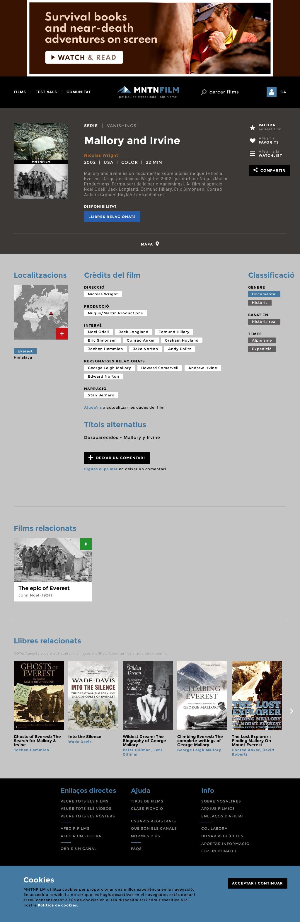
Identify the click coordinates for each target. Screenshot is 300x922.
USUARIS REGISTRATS (153, 821)
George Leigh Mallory (109, 368)
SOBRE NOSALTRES (221, 801)
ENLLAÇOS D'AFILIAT (222, 816)
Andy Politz (179, 349)
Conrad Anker (141, 340)
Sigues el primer (101, 469)
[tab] (150, 244)
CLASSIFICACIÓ (147, 808)
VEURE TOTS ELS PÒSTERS (88, 816)
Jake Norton (145, 349)
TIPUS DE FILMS (147, 801)
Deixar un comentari (116, 457)
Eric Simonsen (102, 340)
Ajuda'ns (93, 407)
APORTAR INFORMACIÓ (225, 843)
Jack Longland (134, 332)
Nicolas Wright (101, 155)
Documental (264, 294)
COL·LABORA (214, 828)
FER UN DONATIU (218, 851)
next (291, 711)
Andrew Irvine (202, 368)
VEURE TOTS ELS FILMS (85, 801)
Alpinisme (262, 340)
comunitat (79, 92)
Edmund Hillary (174, 332)
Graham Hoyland (182, 340)
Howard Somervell (159, 368)
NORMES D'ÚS (145, 836)
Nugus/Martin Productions (115, 313)
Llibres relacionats (112, 216)
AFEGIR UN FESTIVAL (82, 836)
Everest (25, 351)
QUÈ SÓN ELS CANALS (154, 828)
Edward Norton (103, 376)
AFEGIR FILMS (75, 828)
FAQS (136, 848)
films (20, 92)
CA (283, 92)
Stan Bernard (101, 395)
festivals (46, 92)
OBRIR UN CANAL (79, 848)
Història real (264, 321)
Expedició (262, 349)
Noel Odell (98, 332)
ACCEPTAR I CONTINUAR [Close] (257, 883)
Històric (260, 302)
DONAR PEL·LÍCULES (222, 836)
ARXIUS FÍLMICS (218, 808)
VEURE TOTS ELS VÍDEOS (86, 808)
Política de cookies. (58, 905)
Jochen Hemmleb (105, 349)
